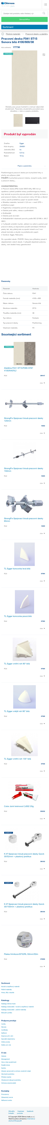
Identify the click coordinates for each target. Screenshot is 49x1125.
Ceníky (3, 1024)
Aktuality (11, 1111)
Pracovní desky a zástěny (36, 34)
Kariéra (3, 1068)
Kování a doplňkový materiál (10, 986)
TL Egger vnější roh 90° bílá (17, 711)
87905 (43, 621)
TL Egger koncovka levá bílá (17, 568)
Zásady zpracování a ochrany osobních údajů (16, 1071)
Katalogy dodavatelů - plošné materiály (13, 1010)
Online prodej (5, 1042)
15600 (43, 526)
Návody (3, 1027)
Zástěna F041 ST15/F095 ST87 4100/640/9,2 (18, 369)
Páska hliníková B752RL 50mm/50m (21, 954)
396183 (42, 861)
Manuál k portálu (6, 1013)
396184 (42, 912)
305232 (42, 811)
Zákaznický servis (7, 1097)
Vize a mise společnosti (8, 1062)
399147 (42, 376)
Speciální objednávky (8, 1039)
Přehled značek (6, 1077)
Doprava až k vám (7, 1036)
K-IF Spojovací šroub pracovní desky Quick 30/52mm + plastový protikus (24, 855)
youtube (20, 1113)
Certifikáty (4, 1030)
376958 (42, 959)
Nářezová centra (6, 1100)
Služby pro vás (6, 1045)
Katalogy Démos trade (8, 1004)
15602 (43, 426)
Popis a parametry (32, 166)
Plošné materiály (13, 34)
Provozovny (5, 1094)
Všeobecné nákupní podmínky (11, 1080)
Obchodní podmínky (7, 1074)
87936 (43, 764)
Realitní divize (5, 1065)
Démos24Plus (24, 19)
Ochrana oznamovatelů (8, 1083)
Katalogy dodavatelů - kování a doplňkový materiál (17, 1007)
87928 (43, 716)
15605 (43, 476)
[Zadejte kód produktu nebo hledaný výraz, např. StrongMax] (24, 13)
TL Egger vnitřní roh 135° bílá (17, 758)
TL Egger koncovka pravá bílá (18, 616)
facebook (30, 1111)
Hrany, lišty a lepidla (7, 992)
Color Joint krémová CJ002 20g (19, 806)
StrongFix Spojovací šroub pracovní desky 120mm (23, 419)
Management (5, 1059)
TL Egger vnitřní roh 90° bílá (17, 663)
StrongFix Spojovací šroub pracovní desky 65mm (23, 519)
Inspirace (21, 1111)
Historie (3, 1056)
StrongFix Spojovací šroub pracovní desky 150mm (23, 469)
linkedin (11, 1113)
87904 (43, 574)
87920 (43, 669)
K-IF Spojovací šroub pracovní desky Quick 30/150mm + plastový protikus (24, 905)
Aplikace (4, 1033)
